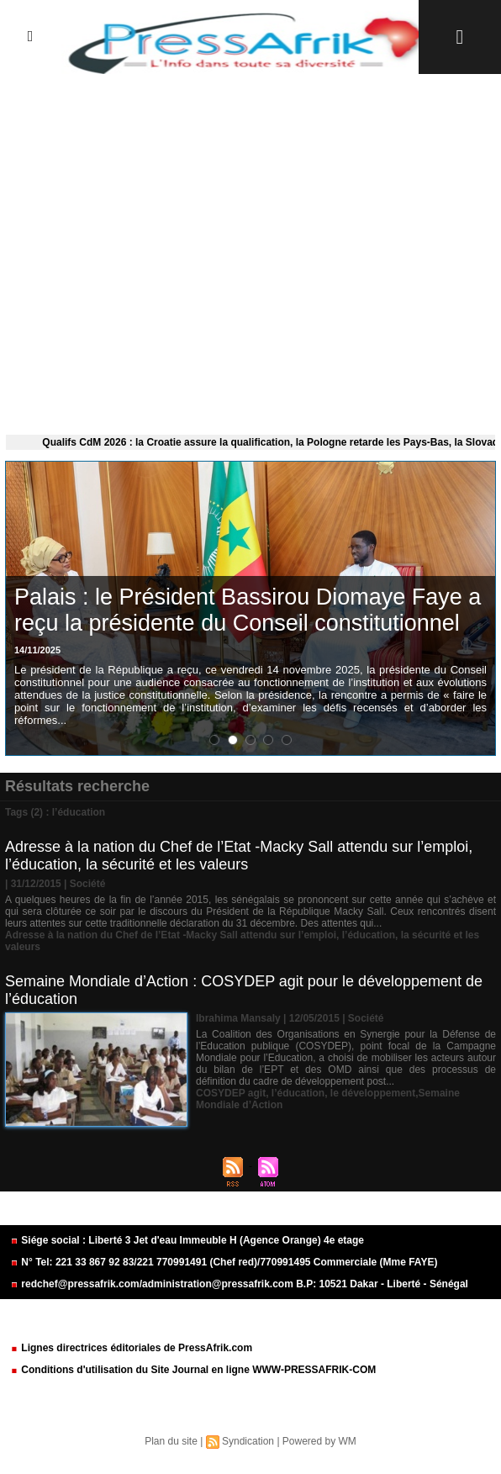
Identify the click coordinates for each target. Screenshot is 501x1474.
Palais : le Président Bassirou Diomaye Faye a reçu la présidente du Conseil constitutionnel (247, 610)
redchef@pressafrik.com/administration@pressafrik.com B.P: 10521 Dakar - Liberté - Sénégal (239, 1284)
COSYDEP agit (231, 1093)
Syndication (248, 1441)
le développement (372, 1093)
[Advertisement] (250, 250)
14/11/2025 (37, 650)
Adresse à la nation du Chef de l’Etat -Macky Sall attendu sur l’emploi (170, 935)
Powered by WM (319, 1441)
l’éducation (368, 935)
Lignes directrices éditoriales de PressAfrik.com (131, 1348)
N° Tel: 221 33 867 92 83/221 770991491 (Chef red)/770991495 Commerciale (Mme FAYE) (223, 1262)
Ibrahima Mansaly (238, 1018)
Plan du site (171, 1441)
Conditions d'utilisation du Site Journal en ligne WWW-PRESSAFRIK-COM (193, 1370)
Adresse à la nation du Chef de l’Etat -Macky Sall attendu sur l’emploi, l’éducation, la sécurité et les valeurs (238, 855)
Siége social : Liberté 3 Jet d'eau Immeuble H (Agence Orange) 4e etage (187, 1240)
